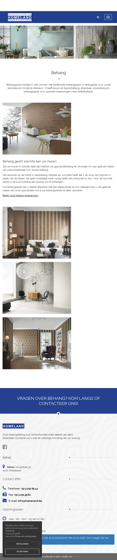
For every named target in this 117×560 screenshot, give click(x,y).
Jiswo (76, 556)
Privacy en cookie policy (25, 536)
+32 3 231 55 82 (22, 494)
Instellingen (22, 544)
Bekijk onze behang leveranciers (20, 195)
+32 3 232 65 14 (29, 488)
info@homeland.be (30, 501)
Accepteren (22, 551)
